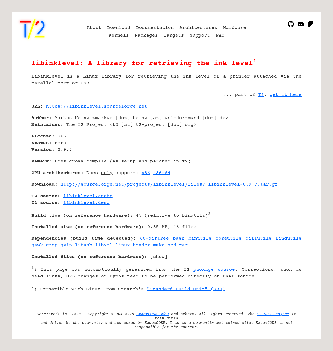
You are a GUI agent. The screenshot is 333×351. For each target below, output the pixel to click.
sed (172, 245)
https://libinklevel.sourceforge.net (96, 106)
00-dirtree (154, 238)
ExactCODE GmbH (152, 314)
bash (178, 238)
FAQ (220, 35)
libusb (83, 245)
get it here (286, 95)
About (94, 28)
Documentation (155, 28)
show (159, 257)
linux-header (132, 245)
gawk (37, 245)
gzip (66, 245)
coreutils (228, 238)
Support (200, 35)
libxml (104, 245)
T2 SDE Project (273, 314)
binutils (200, 238)
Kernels (119, 35)
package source (214, 269)
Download (118, 28)
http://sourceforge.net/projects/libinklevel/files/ (132, 184)
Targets (174, 35)
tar (183, 245)
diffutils (259, 238)
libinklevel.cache (88, 196)
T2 (261, 95)
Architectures (198, 28)
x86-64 (161, 173)
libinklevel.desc (86, 203)
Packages (146, 35)
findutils (289, 238)
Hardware (234, 28)
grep (51, 245)
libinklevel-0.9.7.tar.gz (243, 184)
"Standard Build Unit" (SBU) (186, 289)
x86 (146, 173)
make (159, 245)
